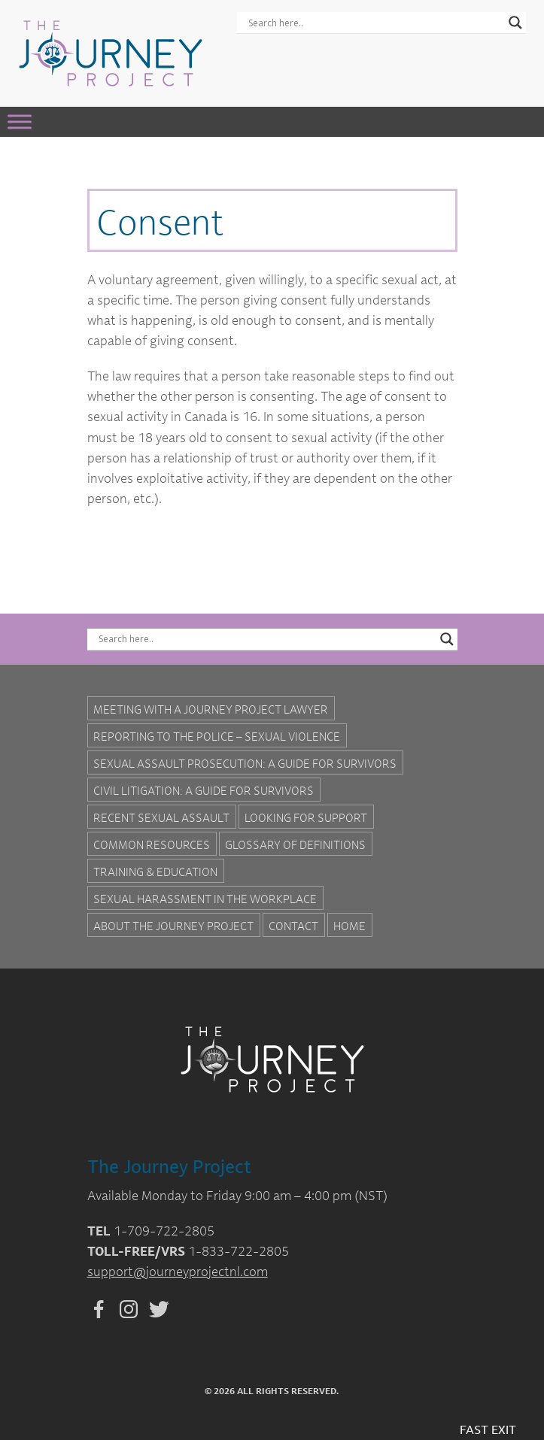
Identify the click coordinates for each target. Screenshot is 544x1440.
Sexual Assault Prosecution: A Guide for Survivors (245, 763)
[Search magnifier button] (515, 22)
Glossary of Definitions (295, 844)
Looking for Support (306, 817)
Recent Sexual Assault (161, 817)
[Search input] (374, 22)
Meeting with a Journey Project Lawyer (210, 709)
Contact (293, 925)
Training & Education (155, 871)
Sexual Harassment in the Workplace (205, 898)
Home (349, 925)
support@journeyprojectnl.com (177, 1271)
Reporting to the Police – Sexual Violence (216, 736)
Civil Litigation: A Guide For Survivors (203, 790)
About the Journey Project (173, 925)
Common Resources (151, 844)
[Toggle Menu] (20, 121)
